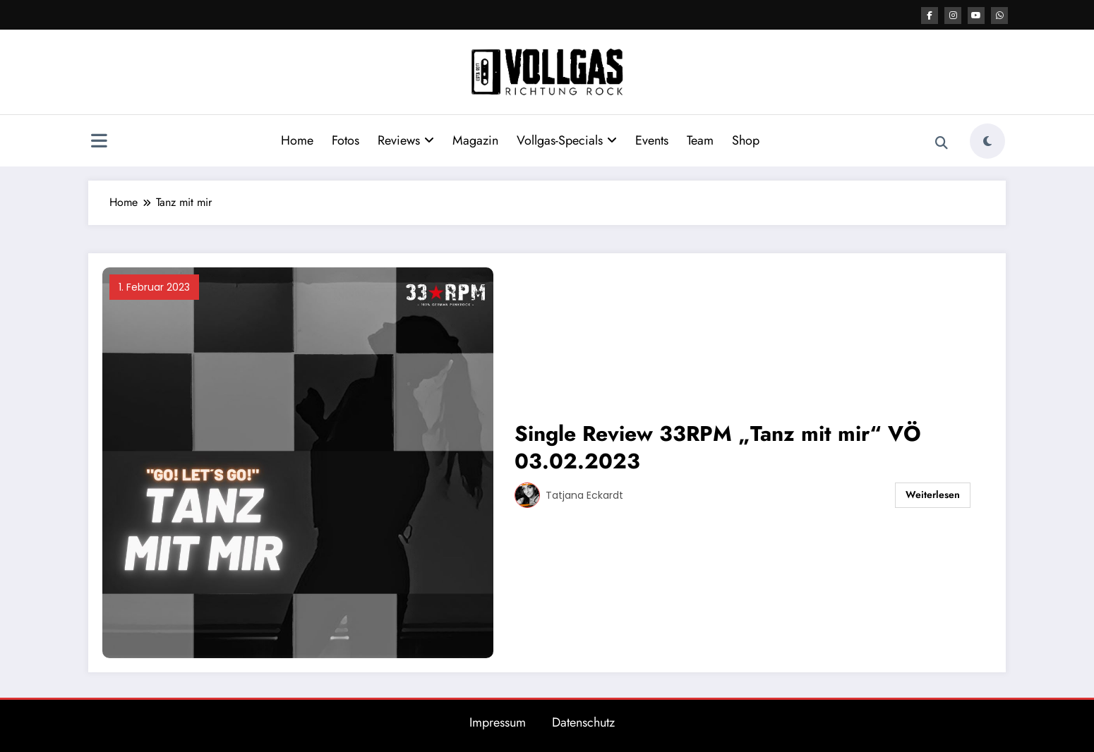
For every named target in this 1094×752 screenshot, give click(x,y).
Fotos (345, 140)
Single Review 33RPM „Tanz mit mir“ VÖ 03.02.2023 (718, 447)
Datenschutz (583, 722)
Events (651, 140)
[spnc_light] (987, 141)
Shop (745, 140)
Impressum (497, 722)
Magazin (475, 140)
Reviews (406, 140)
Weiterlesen (933, 494)
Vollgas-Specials (567, 140)
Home (297, 140)
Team (700, 140)
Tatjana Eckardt (584, 495)
